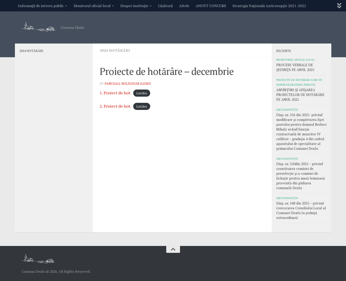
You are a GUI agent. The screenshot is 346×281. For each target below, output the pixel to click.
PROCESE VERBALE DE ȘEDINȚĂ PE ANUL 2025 (295, 67)
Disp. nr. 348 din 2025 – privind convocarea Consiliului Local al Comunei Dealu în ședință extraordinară (301, 210)
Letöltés (141, 93)
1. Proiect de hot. (115, 92)
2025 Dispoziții (287, 109)
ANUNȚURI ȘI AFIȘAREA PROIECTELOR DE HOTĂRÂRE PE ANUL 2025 (300, 94)
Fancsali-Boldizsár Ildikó (128, 83)
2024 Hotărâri (115, 50)
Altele (184, 5)
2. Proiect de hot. (115, 106)
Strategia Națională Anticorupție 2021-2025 (269, 5)
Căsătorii (165, 5)
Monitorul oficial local (92, 5)
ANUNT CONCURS (211, 5)
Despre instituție (134, 5)
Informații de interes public (41, 5)
